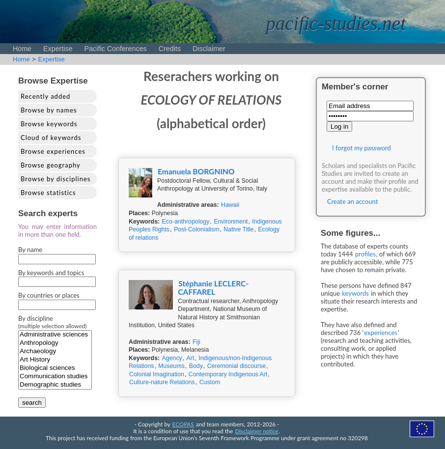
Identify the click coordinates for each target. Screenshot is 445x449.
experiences (380, 333)
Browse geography (51, 165)
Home (22, 49)
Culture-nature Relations (162, 382)
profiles (365, 254)
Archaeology (55, 351)
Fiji (196, 341)
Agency (172, 358)
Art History (55, 360)
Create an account (352, 201)
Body (196, 366)
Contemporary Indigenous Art (228, 374)
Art (191, 358)
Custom (210, 382)
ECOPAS (183, 424)
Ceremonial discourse (236, 366)
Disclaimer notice (256, 430)
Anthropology (55, 343)
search (32, 402)
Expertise (58, 49)
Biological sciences (55, 368)
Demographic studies (55, 385)
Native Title (238, 229)
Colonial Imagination (156, 374)
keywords (355, 293)
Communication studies (55, 376)
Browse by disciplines (55, 179)
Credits (170, 49)
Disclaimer (209, 49)
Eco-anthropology (186, 221)
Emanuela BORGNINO (196, 171)
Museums (171, 366)
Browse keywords (49, 124)
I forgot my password (361, 148)
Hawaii (230, 204)
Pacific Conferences (115, 49)
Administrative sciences (55, 335)
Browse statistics (48, 192)
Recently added (45, 96)
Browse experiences (53, 151)
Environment (231, 221)
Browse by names (49, 110)
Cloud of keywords (51, 137)
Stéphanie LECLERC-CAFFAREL (213, 287)
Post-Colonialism (197, 229)
